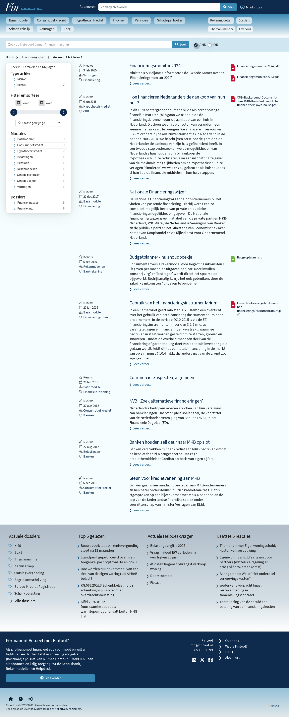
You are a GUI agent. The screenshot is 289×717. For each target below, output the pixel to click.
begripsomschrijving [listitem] (27, 579)
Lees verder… (142, 83)
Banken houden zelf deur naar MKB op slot (169, 442)
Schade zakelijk (19, 29)
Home (10, 57)
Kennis (21, 85)
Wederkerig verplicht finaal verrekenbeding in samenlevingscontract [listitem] (241, 590)
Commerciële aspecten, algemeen (161, 377)
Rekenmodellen (221, 20)
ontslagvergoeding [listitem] (26, 573)
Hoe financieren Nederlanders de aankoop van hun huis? (177, 100)
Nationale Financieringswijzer (157, 191)
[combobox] (38, 123)
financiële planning (94, 392)
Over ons (245, 29)
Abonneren (87, 6)
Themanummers (221, 29)
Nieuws (21, 79)
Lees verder (50, 678)
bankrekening (90, 271)
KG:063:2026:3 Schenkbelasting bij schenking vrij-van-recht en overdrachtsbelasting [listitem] (107, 590)
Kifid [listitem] (14, 545)
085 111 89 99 (202, 650)
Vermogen (47, 29)
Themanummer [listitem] (23, 559)
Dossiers (244, 20)
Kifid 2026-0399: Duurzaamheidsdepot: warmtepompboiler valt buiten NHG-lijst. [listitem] (109, 609)
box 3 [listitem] (15, 552)
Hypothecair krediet (89, 20)
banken (86, 415)
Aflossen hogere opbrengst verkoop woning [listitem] (178, 566)
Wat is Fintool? (236, 646)
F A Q (229, 652)
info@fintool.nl (201, 645)
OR (215, 45)
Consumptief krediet (51, 20)
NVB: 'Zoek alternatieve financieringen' (166, 401)
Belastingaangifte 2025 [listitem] (167, 545)
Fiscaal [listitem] (155, 582)
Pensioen (141, 20)
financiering (25, 208)
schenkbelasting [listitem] (24, 593)
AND (202, 45)
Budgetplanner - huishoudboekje (160, 257)
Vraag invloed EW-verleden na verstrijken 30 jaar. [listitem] (173, 555)
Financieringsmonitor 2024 (155, 65)
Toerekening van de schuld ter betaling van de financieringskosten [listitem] (247, 604)
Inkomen (119, 20)
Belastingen (25, 157)
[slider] (13, 112)
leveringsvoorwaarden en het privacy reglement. (53, 709)
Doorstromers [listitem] (161, 575)
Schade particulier (169, 20)
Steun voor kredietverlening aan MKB (164, 478)
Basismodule (18, 20)
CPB (84, 111)
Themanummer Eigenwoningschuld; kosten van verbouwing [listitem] (248, 548)
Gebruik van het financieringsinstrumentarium (173, 302)
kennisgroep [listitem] (21, 566)
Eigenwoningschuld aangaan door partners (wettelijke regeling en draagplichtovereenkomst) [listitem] (246, 562)
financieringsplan (33, 57)
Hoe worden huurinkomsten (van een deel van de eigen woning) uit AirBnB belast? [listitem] (109, 573)
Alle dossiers (25, 600)
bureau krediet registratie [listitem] (31, 586)
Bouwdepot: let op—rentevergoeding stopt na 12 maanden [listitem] (110, 548)
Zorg (67, 29)
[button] (251, 7)
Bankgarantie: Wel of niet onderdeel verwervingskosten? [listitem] (247, 576)
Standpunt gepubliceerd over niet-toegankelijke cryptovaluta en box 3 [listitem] (109, 560)
